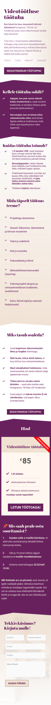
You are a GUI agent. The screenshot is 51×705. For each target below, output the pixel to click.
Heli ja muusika (18, 251)
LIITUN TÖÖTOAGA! (26, 507)
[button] (25, 218)
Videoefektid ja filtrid (21, 260)
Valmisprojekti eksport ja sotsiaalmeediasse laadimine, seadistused (21, 287)
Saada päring (17, 683)
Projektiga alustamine (22, 218)
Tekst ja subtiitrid (19, 241)
